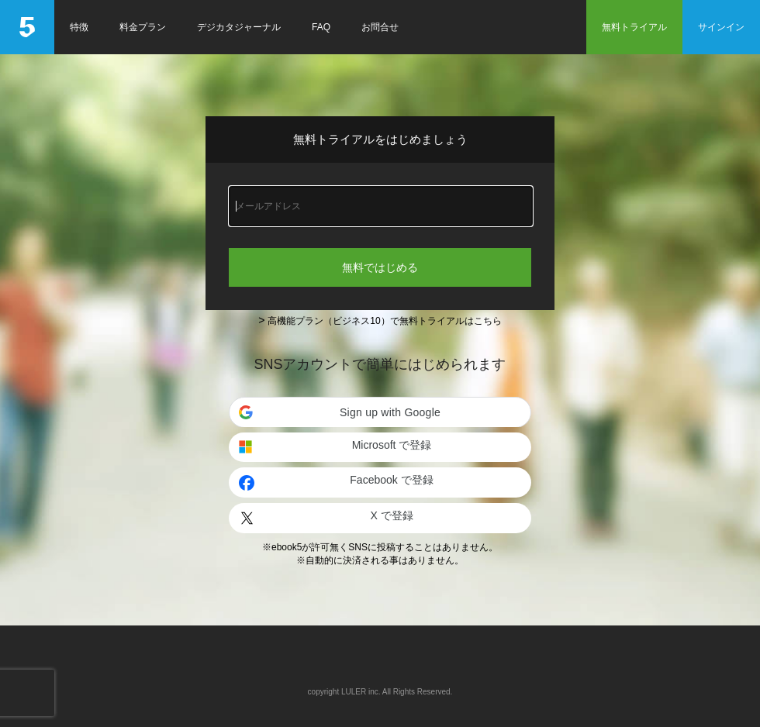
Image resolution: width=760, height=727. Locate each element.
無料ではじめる (380, 267)
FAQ (321, 27)
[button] (380, 412)
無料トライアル (634, 27)
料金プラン (142, 27)
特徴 (79, 27)
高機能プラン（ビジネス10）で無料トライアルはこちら (384, 320)
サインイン (721, 27)
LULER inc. (361, 691)
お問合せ (380, 27)
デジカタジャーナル (239, 27)
